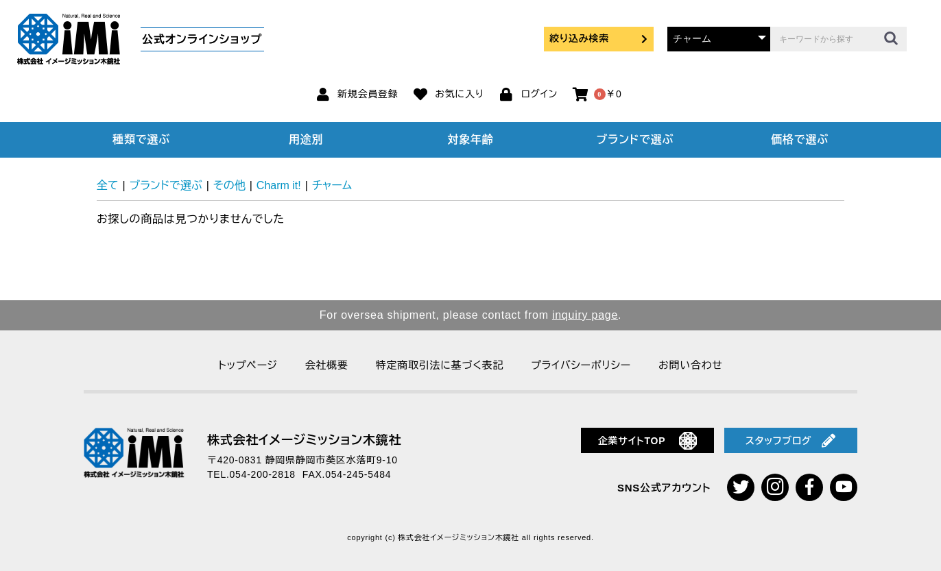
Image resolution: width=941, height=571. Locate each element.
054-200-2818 (263, 474)
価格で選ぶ (800, 139)
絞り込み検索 (598, 38)
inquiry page (585, 315)
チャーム (332, 185)
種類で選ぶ (141, 139)
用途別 (306, 139)
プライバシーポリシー (581, 365)
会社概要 (326, 365)
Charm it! (279, 185)
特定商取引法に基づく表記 (439, 365)
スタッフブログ (791, 441)
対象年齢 (471, 139)
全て (108, 185)
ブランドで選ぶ (635, 139)
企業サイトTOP (648, 441)
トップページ (247, 365)
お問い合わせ (690, 365)
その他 (229, 185)
